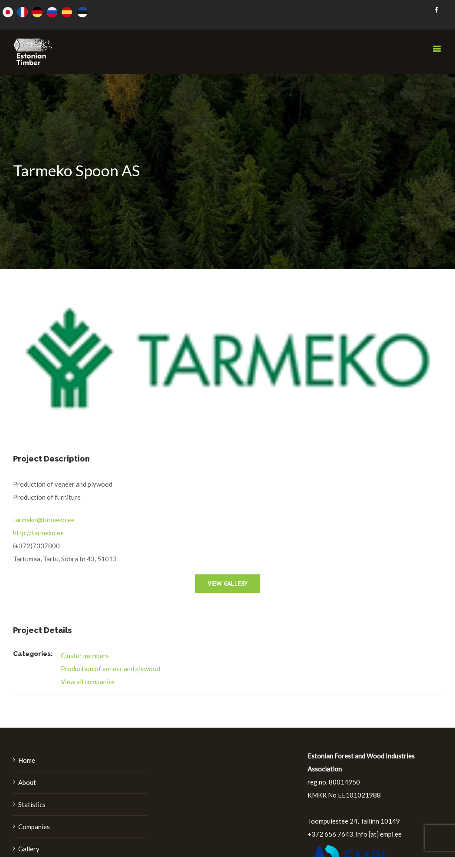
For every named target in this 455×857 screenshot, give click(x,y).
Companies (34, 827)
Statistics (32, 804)
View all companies (88, 682)
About (27, 782)
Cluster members (85, 655)
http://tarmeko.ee (38, 533)
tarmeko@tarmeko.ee (44, 520)
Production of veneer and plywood (110, 668)
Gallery (28, 849)
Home (26, 760)
